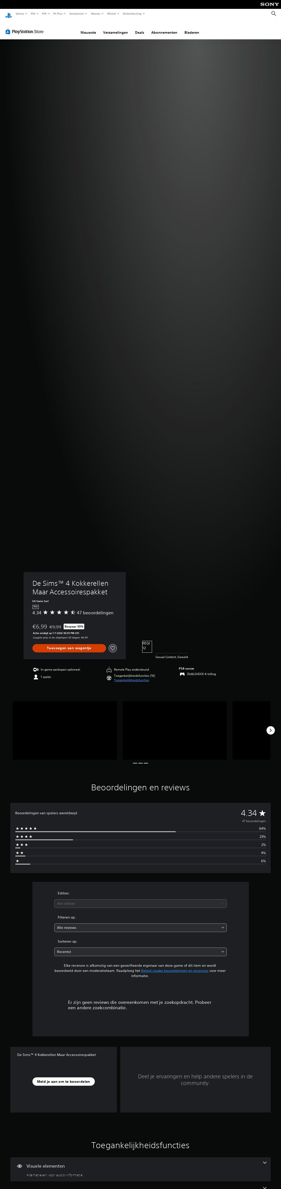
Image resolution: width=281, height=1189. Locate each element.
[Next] (271, 726)
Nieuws (95, 13)
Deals (139, 28)
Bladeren (191, 28)
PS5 (33, 13)
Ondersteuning (132, 13)
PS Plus (58, 13)
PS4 (44, 13)
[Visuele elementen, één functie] (140, 1165)
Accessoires (76, 13)
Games (19, 13)
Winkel (111, 13)
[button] (131, 675)
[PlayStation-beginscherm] (8, 14)
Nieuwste (88, 28)
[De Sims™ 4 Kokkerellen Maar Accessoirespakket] (65, 725)
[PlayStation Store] (25, 27)
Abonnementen (164, 28)
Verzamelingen (115, 28)
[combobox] (140, 899)
